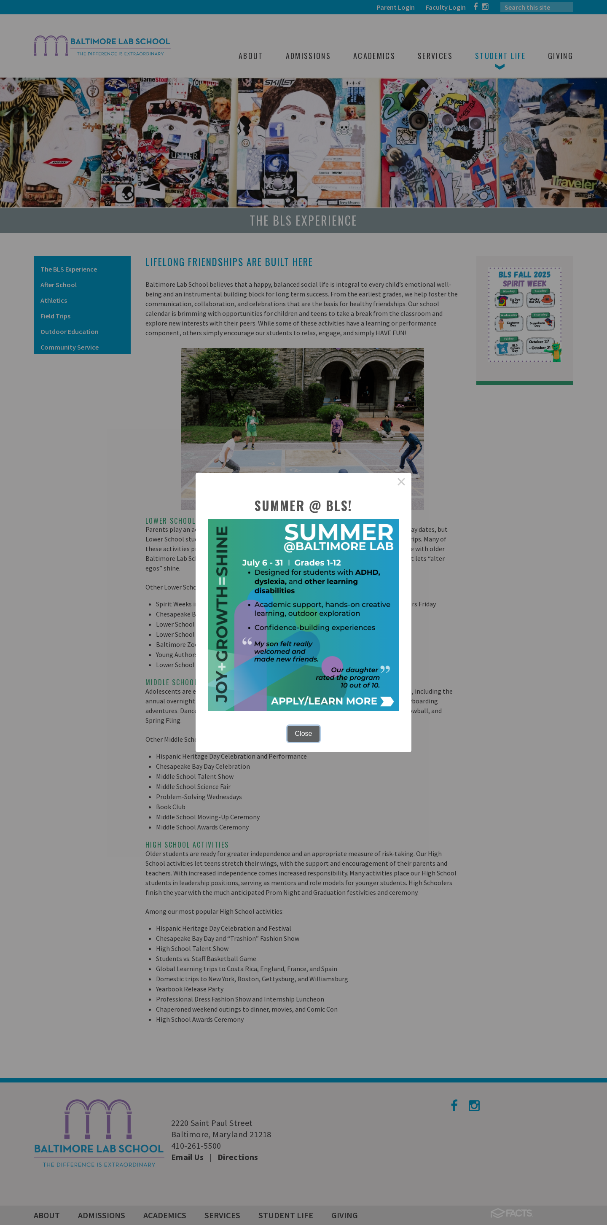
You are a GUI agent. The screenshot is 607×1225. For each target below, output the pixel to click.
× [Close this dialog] (401, 483)
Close (303, 733)
